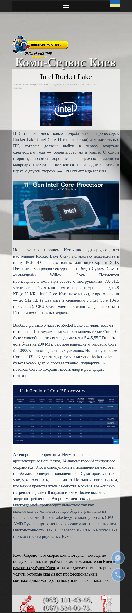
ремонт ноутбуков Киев (34, 567)
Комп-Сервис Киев (65, 62)
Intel (21, 88)
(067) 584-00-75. (67, 608)
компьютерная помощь (80, 555)
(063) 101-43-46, (67, 599)
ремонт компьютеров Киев (88, 561)
